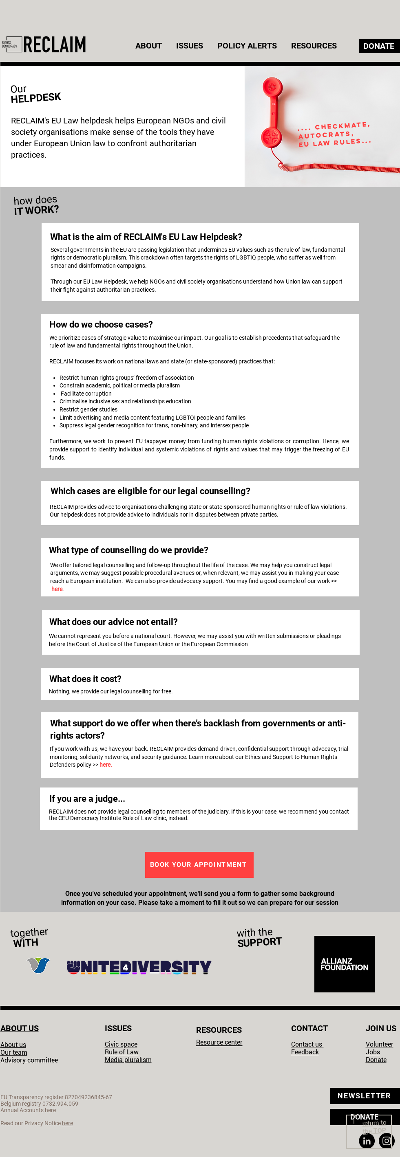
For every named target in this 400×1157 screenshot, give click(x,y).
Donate (376, 1060)
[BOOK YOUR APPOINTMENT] (199, 865)
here (56, 589)
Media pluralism (128, 1060)
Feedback (305, 1052)
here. (105, 764)
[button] (149, 46)
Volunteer (379, 1044)
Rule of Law (122, 1052)
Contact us (307, 1044)
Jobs (373, 1052)
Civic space (121, 1044)
